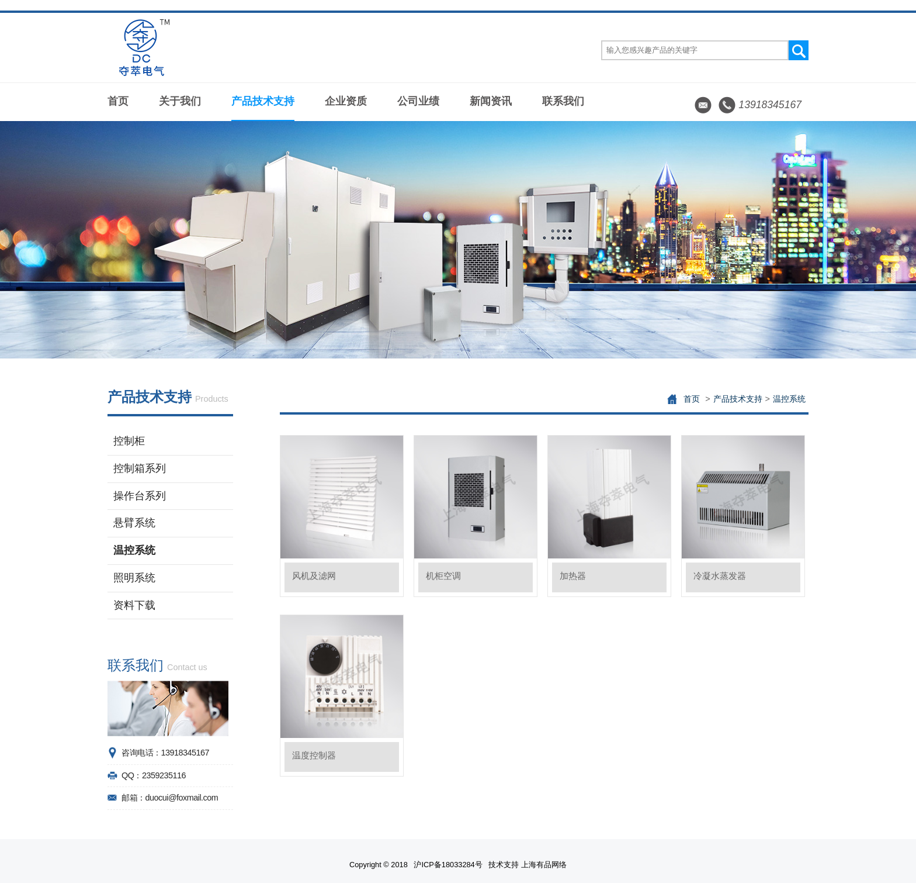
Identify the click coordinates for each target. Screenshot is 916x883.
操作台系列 (139, 496)
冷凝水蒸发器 (719, 576)
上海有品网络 (544, 864)
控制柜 (129, 441)
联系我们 (563, 101)
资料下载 (134, 605)
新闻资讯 (491, 101)
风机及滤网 (314, 576)
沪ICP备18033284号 (448, 864)
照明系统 (134, 578)
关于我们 (180, 101)
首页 (118, 101)
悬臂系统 (134, 523)
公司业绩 (418, 101)
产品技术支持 (262, 101)
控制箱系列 (139, 468)
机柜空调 (443, 576)
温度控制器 (314, 755)
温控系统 (134, 550)
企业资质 (346, 101)
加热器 (573, 576)
